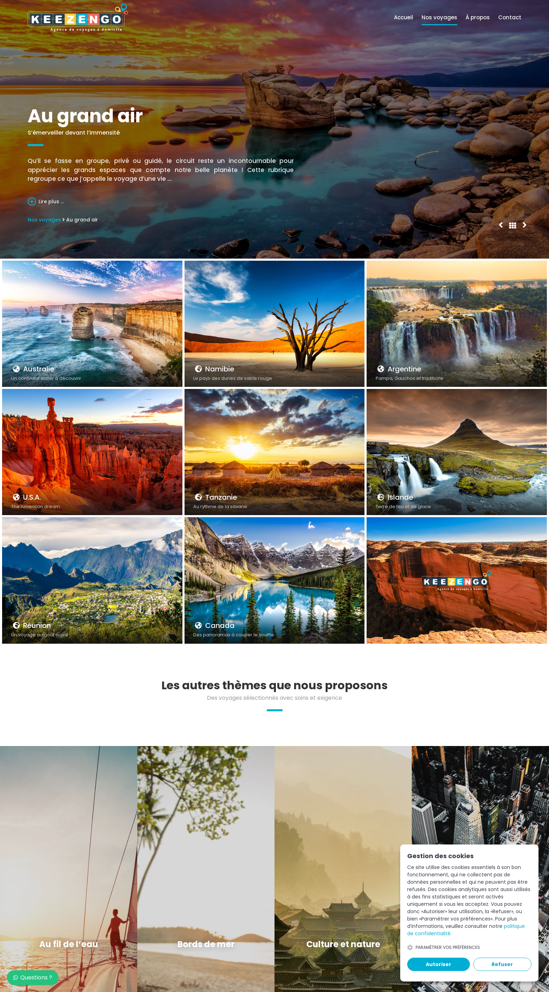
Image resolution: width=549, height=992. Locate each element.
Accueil (403, 17)
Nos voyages (439, 17)
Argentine (398, 369)
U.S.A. (26, 497)
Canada (214, 625)
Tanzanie (215, 497)
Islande (394, 497)
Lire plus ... (46, 201)
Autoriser (438, 964)
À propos (478, 17)
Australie (32, 369)
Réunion (31, 625)
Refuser (502, 964)
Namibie (213, 369)
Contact (509, 17)
